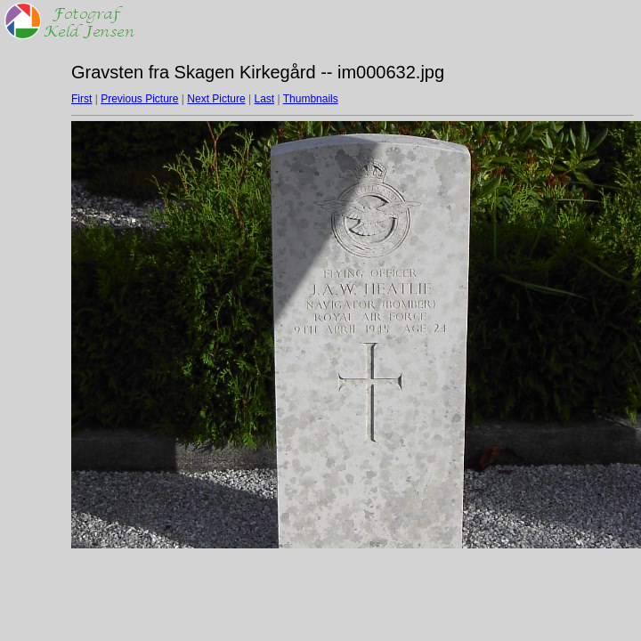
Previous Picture (139, 99)
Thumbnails (310, 99)
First (81, 99)
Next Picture (216, 99)
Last (264, 99)
